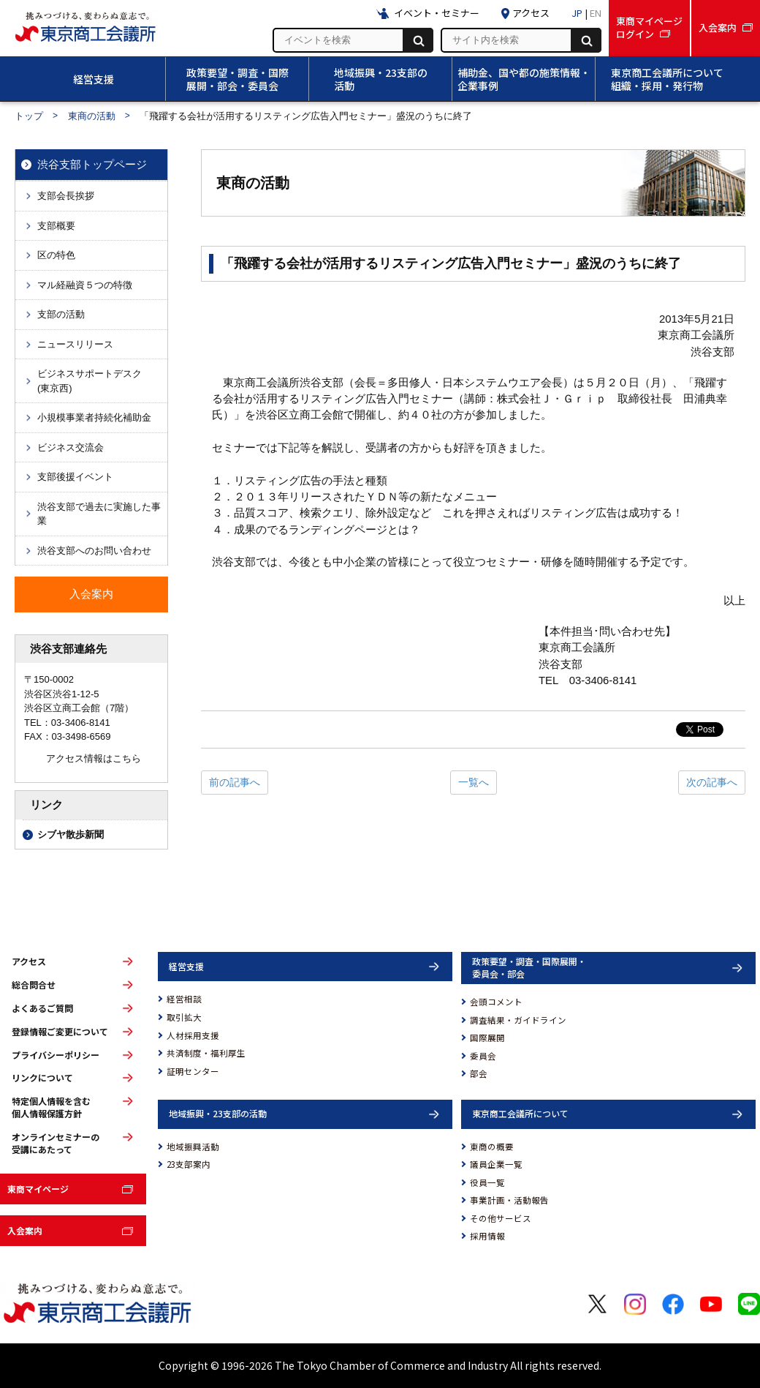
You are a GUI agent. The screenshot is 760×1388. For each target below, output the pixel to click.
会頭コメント (496, 1002)
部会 (478, 1073)
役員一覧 (487, 1182)
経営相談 (184, 999)
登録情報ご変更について (60, 1032)
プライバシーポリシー (55, 1055)
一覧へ (473, 782)
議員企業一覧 (496, 1164)
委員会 (483, 1056)
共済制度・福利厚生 (206, 1053)
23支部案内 (188, 1164)
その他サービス (500, 1218)
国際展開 (487, 1037)
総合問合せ (34, 985)
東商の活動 (91, 115)
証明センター (193, 1071)
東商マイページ (38, 1188)
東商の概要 (492, 1146)
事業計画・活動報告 (509, 1200)
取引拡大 (184, 1017)
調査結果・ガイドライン (518, 1020)
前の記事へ (234, 782)
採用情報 (487, 1236)
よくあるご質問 (42, 1008)
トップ (29, 115)
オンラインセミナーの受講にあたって (55, 1143)
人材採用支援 (193, 1035)
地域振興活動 (193, 1146)
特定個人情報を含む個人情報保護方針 (51, 1107)
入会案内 (24, 1230)
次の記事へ (711, 782)
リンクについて (42, 1078)
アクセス (29, 961)
